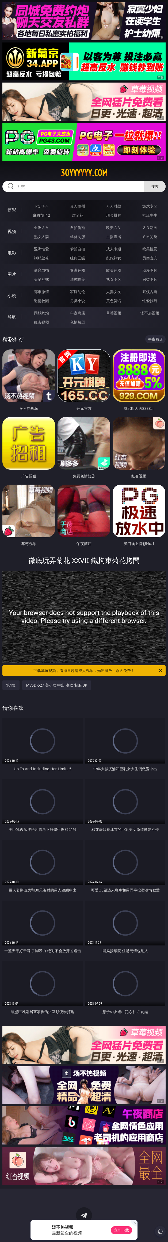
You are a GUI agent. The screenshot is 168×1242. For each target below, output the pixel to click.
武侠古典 (149, 291)
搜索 (155, 186)
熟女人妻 (41, 236)
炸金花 (77, 215)
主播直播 (113, 236)
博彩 (11, 210)
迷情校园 (41, 300)
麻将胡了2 (41, 215)
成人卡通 (113, 248)
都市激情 (41, 291)
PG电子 (41, 206)
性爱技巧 (149, 300)
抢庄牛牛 (149, 215)
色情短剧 (77, 322)
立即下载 (121, 1230)
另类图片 (149, 279)
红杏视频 (41, 322)
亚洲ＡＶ (41, 227)
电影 (11, 253)
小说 (11, 295)
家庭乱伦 (77, 291)
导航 (11, 317)
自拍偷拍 (77, 227)
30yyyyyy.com (84, 173)
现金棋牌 (113, 215)
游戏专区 (149, 206)
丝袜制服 (77, 236)
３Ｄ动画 (149, 227)
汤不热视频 (149, 313)
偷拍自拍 (77, 248)
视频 (11, 231)
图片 (11, 274)
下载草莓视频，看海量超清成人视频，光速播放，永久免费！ (98, 670)
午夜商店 (77, 313)
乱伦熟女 (113, 257)
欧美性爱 (149, 248)
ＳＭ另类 (149, 236)
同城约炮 (41, 313)
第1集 (11, 685)
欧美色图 (113, 270)
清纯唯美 (77, 279)
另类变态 (149, 257)
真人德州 (77, 206)
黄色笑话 (113, 300)
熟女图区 (113, 279)
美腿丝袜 (41, 279)
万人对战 (113, 206)
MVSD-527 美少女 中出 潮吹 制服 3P (56, 685)
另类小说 (77, 300)
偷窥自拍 (41, 270)
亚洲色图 (77, 270)
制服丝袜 (41, 257)
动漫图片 (149, 270)
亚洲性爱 (41, 248)
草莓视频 (113, 313)
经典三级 (77, 257)
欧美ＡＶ (113, 227)
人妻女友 (113, 291)
